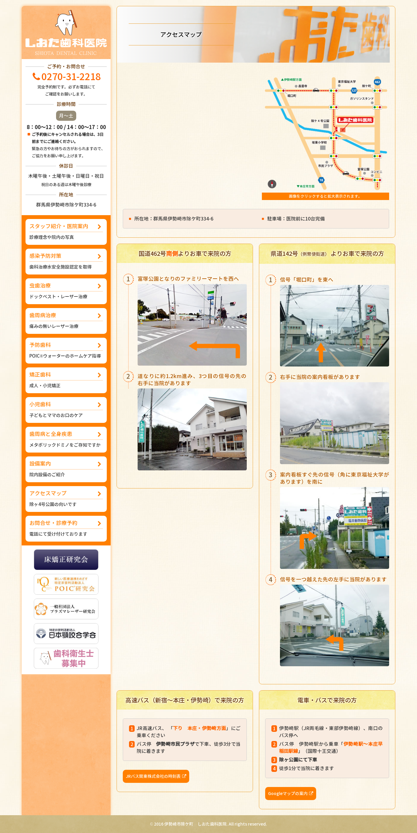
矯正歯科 (66, 380)
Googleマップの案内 (288, 793)
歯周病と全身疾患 (66, 440)
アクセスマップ (66, 499)
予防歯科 (66, 351)
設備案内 (66, 469)
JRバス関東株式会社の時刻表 (153, 776)
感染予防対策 (66, 262)
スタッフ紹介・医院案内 (66, 232)
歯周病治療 (66, 321)
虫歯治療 (66, 291)
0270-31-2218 (71, 76)
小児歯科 (66, 410)
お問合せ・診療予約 (66, 529)
